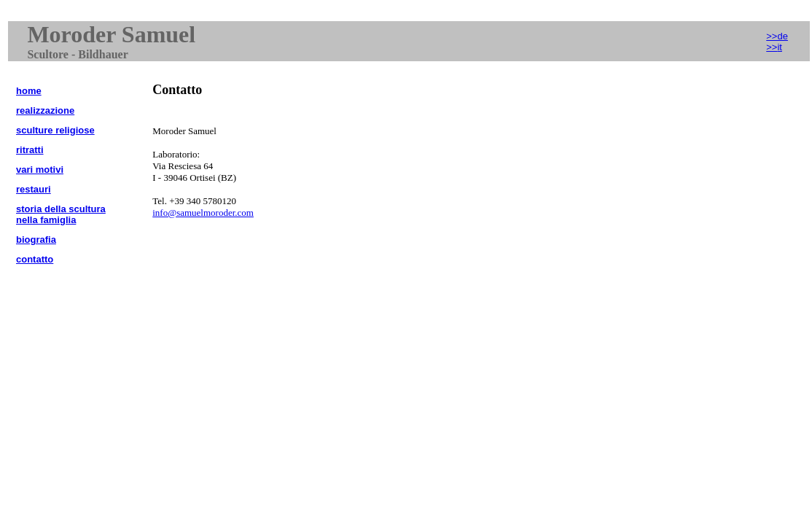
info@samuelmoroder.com (203, 212)
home (29, 90)
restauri (33, 189)
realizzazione (45, 110)
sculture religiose (55, 130)
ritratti (30, 149)
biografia (36, 239)
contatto (34, 259)
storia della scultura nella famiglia (61, 214)
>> (774, 47)
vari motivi (39, 169)
